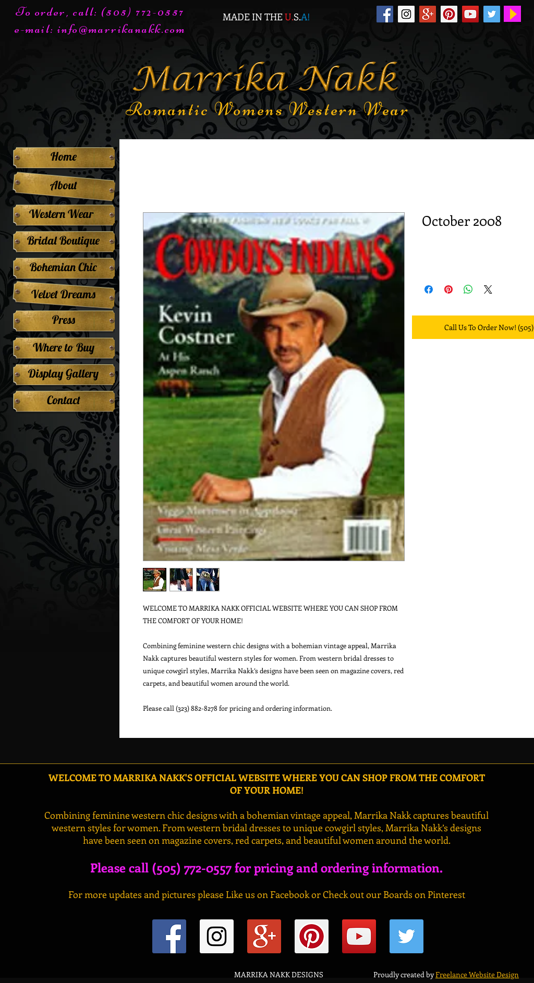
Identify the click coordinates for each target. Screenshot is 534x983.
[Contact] (63, 400)
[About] (63, 185)
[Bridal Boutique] (63, 240)
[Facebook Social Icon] (385, 14)
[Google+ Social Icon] (427, 14)
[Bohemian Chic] (63, 267)
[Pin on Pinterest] (448, 289)
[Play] (512, 14)
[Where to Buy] (63, 347)
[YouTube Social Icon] (470, 14)
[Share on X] (488, 289)
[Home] (63, 156)
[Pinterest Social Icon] (449, 14)
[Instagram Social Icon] (406, 14)
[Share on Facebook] (428, 289)
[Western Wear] (61, 214)
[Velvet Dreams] (63, 294)
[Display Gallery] (63, 373)
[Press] (63, 319)
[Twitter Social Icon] (491, 14)
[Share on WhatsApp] (468, 289)
